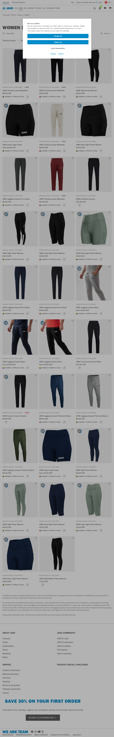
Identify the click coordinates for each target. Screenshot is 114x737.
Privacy (53, 53)
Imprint (60, 53)
